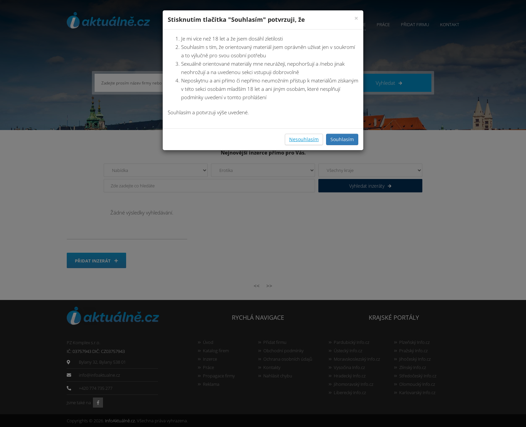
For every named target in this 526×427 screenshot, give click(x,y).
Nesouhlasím (304, 139)
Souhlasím (342, 139)
